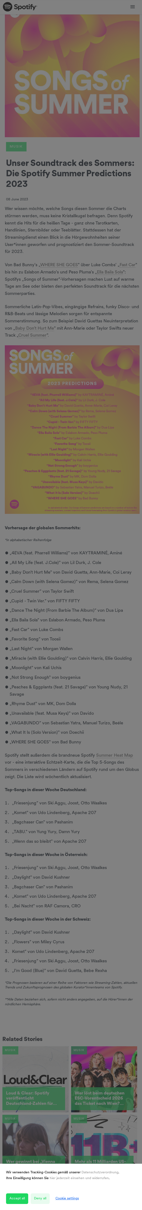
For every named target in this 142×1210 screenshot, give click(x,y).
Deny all (40, 1198)
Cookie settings (67, 1198)
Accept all (17, 1198)
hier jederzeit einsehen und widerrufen (79, 1178)
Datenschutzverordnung (99, 1172)
